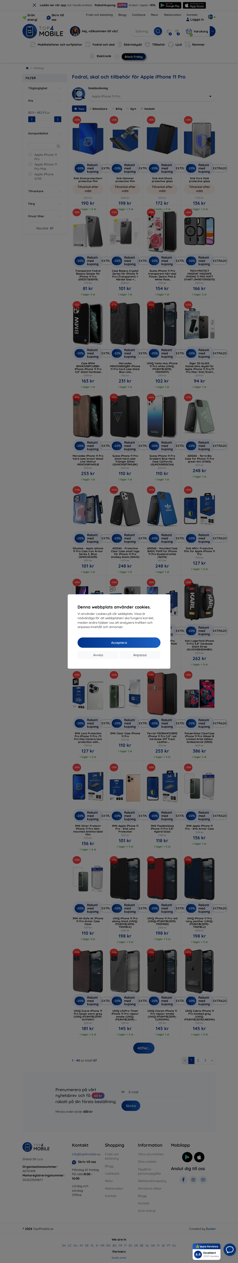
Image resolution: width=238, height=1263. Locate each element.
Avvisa (98, 655)
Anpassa (140, 655)
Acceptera (119, 643)
